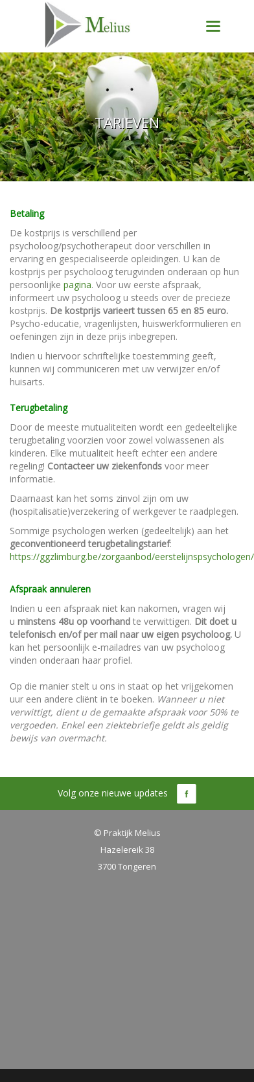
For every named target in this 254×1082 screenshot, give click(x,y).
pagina (77, 284)
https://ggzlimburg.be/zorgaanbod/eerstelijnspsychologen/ (132, 556)
